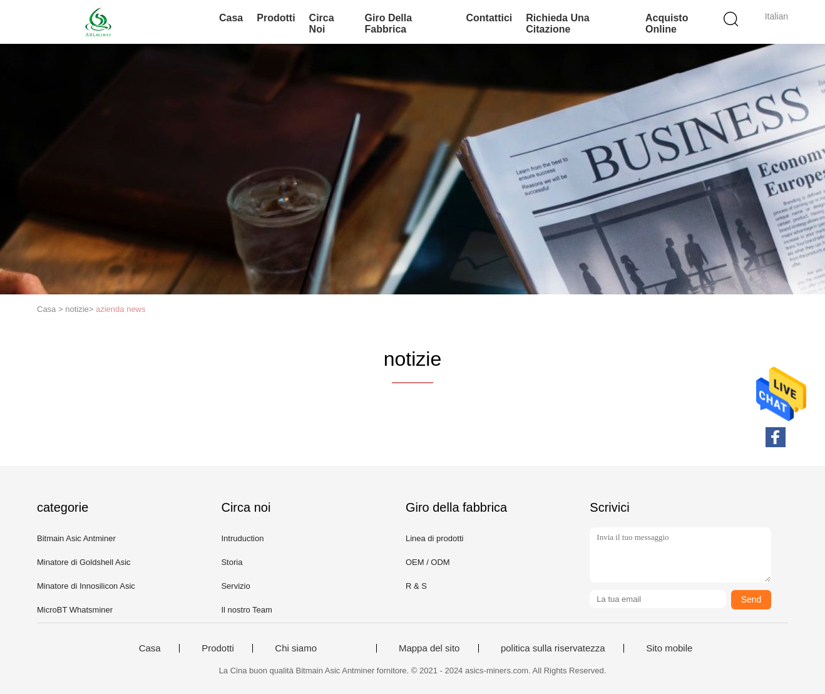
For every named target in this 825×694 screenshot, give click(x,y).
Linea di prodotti (435, 538)
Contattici (489, 18)
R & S (416, 586)
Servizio (235, 586)
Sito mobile (669, 648)
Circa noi (321, 23)
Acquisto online (666, 23)
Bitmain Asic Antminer (76, 538)
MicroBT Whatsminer (75, 609)
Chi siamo (296, 648)
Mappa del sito (429, 648)
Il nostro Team (246, 609)
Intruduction (242, 538)
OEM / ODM (428, 562)
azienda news (121, 309)
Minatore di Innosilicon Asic (86, 586)
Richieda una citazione (557, 23)
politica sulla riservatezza (553, 648)
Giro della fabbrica (388, 23)
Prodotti (276, 18)
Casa (231, 18)
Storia (231, 562)
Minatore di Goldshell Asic (84, 562)
